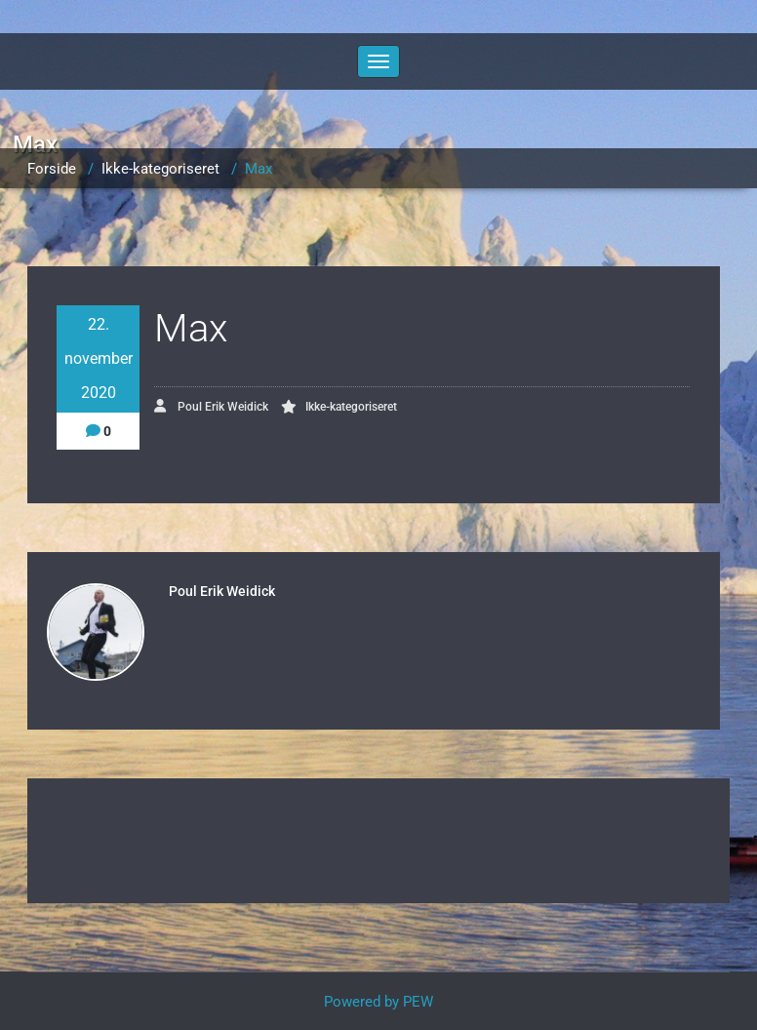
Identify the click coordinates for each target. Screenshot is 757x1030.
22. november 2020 (98, 358)
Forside (51, 169)
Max (258, 169)
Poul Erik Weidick (211, 406)
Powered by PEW (378, 1001)
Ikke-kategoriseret (160, 169)
